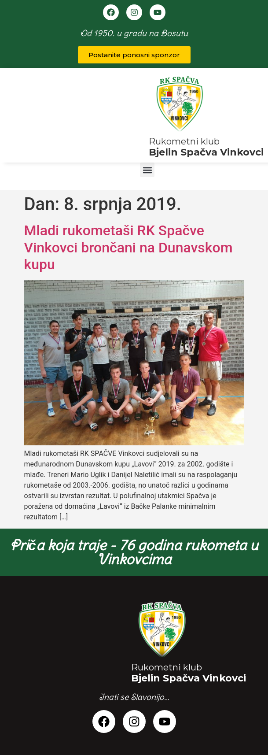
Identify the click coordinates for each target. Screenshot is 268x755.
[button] (147, 170)
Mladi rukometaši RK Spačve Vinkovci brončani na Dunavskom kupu (128, 247)
